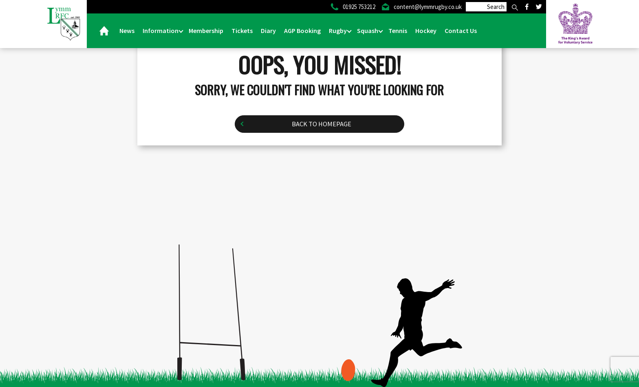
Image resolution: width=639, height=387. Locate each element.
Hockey (425, 30)
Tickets (242, 30)
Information (161, 30)
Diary (268, 30)
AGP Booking (302, 30)
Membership (206, 30)
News (126, 30)
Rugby (338, 30)
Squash (368, 30)
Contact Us (461, 30)
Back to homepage (321, 124)
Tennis (397, 30)
